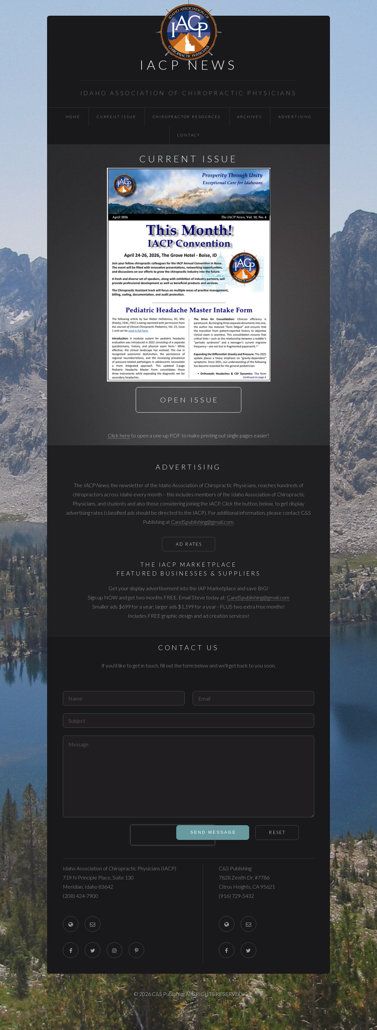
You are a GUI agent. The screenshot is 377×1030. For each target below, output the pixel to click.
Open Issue (189, 399)
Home (73, 117)
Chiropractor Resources (187, 117)
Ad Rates (189, 544)
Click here (119, 435)
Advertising (295, 117)
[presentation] (172, 835)
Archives (249, 117)
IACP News (189, 65)
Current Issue (116, 117)
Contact (188, 135)
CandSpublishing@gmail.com (202, 522)
